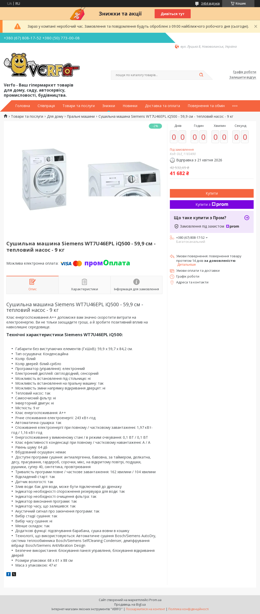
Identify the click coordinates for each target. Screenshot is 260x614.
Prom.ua (155, 600)
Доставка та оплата (162, 106)
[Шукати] (201, 75)
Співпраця (46, 106)
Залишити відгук (242, 77)
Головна (22, 106)
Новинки (130, 106)
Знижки (108, 106)
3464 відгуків (210, 3)
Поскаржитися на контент (145, 609)
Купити (212, 193)
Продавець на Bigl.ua (130, 604)
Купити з (212, 204)
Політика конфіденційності (188, 609)
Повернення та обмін (206, 106)
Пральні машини (81, 116)
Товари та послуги (78, 106)
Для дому (55, 116)
